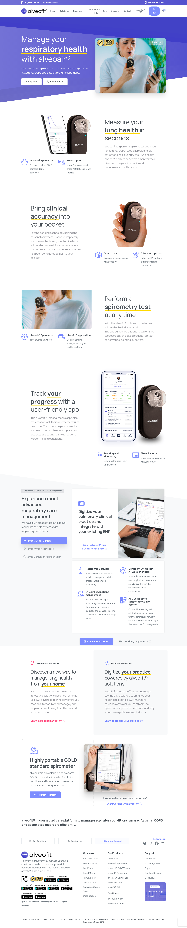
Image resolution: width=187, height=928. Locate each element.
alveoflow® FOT (140, 11)
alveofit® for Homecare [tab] (39, 548)
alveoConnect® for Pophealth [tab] (42, 556)
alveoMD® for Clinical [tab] (37, 540)
